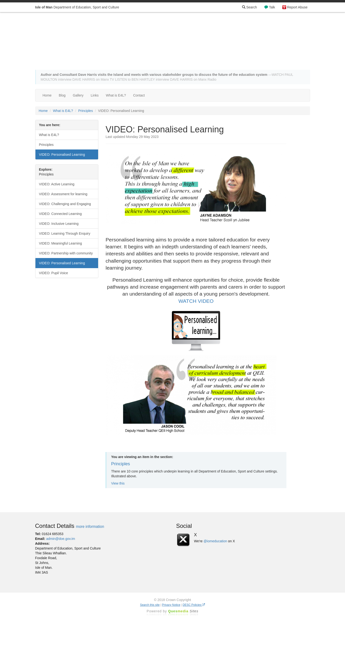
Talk (272, 7)
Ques (183, 611)
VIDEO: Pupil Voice (53, 273)
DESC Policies (194, 605)
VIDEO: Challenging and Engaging (65, 204)
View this (118, 483)
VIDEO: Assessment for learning (63, 194)
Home (47, 95)
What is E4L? (116, 95)
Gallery (78, 95)
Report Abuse (297, 7)
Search (249, 7)
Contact (139, 95)
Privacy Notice (171, 605)
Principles (85, 111)
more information (90, 526)
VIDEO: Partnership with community (66, 253)
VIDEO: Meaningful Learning (60, 243)
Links (95, 95)
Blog (62, 95)
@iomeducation (215, 541)
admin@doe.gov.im (60, 539)
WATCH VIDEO (196, 301)
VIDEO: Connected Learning (60, 214)
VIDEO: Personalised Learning (62, 154)
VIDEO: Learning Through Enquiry (64, 233)
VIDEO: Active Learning (56, 184)
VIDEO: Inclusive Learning (59, 224)
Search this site (150, 605)
